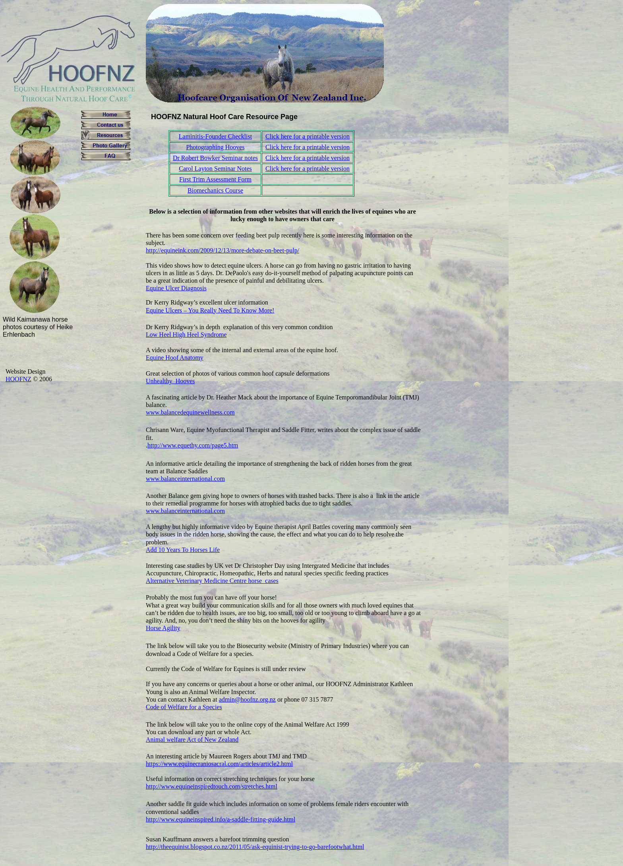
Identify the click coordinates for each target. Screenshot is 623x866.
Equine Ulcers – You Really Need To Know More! (210, 310)
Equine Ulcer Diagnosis (176, 288)
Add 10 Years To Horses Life (183, 549)
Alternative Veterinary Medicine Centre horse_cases (212, 580)
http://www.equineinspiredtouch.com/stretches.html (211, 786)
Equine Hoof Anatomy (174, 357)
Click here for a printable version (307, 136)
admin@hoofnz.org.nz (247, 699)
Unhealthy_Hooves (170, 381)
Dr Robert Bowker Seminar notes (215, 157)
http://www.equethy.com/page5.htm (192, 445)
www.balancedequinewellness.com (190, 412)
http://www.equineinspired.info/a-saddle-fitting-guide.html (220, 819)
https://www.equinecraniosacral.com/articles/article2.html (219, 763)
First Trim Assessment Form (215, 179)
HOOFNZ (18, 379)
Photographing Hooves (215, 147)
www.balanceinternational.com (185, 478)
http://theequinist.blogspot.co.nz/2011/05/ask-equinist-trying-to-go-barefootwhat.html (255, 846)
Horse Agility (163, 628)
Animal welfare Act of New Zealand (192, 739)
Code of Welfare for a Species (184, 707)
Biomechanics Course (215, 190)
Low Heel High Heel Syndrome (186, 334)
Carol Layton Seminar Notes (215, 168)
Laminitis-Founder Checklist (215, 136)
